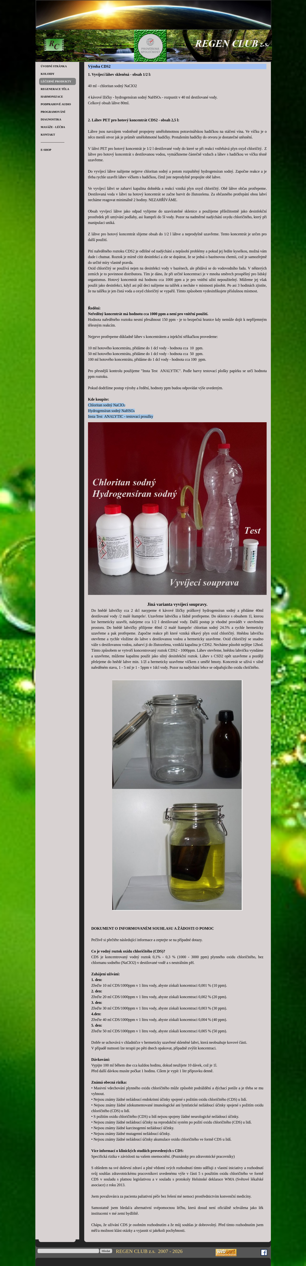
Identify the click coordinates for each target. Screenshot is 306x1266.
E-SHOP (46, 150)
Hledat (106, 1251)
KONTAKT (48, 134)
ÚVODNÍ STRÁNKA (54, 66)
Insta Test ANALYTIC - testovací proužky (120, 416)
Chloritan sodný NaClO (106, 405)
